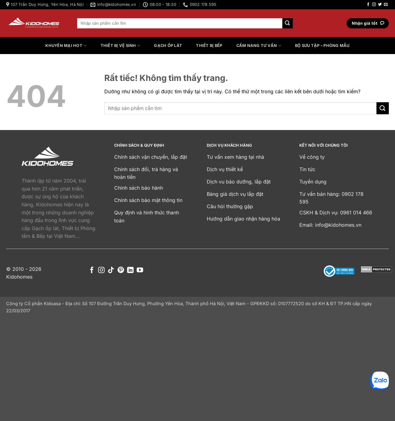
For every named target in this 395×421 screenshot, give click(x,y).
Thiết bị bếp (209, 45)
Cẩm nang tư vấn (258, 45)
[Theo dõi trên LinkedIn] (130, 270)
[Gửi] (287, 23)
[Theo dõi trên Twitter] (380, 4)
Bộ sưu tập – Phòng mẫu (322, 45)
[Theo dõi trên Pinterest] (121, 270)
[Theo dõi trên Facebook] (368, 4)
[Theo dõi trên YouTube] (140, 270)
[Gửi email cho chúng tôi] (386, 4)
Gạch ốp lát (168, 45)
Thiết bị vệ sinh (120, 45)
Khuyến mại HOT (65, 45)
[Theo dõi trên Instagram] (374, 4)
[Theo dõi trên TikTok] (111, 270)
